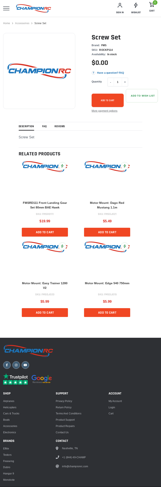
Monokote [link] (9, 479)
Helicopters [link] (9, 407)
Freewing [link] (8, 461)
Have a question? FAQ (110, 72)
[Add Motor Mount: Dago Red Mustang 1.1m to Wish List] (125, 166)
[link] (136, 8)
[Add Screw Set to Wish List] (142, 95)
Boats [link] (6, 419)
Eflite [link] (6, 448)
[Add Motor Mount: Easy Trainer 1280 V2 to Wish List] (62, 246)
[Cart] (152, 8)
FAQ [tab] (44, 126)
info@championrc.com (75, 466)
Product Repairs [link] (65, 426)
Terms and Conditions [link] (68, 413)
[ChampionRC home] (28, 350)
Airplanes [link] (8, 401)
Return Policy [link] (63, 407)
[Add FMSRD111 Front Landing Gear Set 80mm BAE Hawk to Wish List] (62, 166)
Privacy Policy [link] (64, 401)
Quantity (97, 81)
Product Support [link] (65, 419)
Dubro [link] (6, 467)
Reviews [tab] (60, 126)
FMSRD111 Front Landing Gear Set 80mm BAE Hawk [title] (45, 205)
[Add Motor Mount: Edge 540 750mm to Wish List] (125, 246)
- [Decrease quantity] (110, 82)
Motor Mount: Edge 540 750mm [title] (107, 283)
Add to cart (108, 100)
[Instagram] (16, 365)
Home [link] (6, 23)
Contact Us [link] (62, 432)
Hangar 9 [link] (8, 473)
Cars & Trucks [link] (11, 413)
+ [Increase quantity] (125, 82)
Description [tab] (26, 126)
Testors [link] (7, 454)
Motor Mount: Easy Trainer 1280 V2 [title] (45, 285)
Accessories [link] (22, 23)
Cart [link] (111, 413)
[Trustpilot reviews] (15, 379)
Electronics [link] (9, 432)
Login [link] (112, 407)
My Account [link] (115, 401)
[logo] (33, 8)
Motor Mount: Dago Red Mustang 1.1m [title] (107, 205)
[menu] (6, 8)
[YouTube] (25, 365)
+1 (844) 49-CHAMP (74, 457)
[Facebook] (7, 365)
